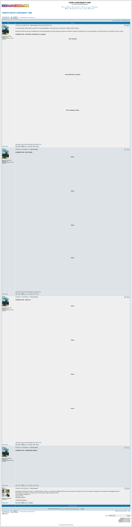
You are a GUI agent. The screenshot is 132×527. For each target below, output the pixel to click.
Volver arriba (5, 146)
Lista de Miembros (76, 7)
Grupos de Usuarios (86, 7)
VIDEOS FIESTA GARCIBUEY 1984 (17, 13)
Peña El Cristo (31, 17)
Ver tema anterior (116, 20)
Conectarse (91, 8)
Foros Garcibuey (23, 17)
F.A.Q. (64, 7)
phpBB (64, 524)
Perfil (67, 8)
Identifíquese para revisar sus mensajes (78, 8)
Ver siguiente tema (125, 20)
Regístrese (95, 7)
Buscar (69, 7)
